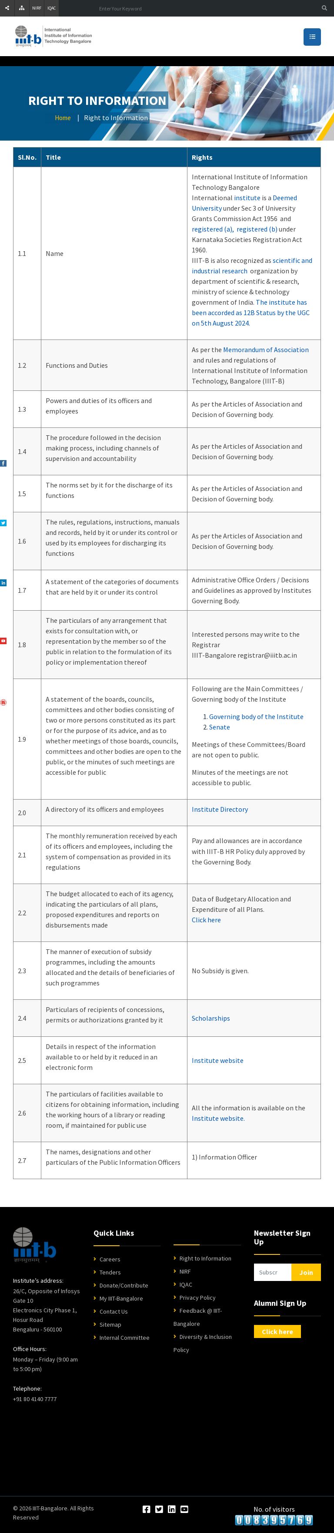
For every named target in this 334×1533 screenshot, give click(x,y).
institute (247, 197)
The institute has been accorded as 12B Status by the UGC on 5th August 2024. (251, 312)
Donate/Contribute (124, 1285)
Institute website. (218, 1118)
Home (63, 118)
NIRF (36, 8)
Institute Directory (220, 809)
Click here (206, 919)
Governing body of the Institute (256, 716)
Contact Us (114, 1311)
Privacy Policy (198, 1297)
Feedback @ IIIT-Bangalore (198, 1317)
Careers (110, 1259)
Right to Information (205, 1258)
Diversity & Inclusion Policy (203, 1343)
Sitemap (110, 1324)
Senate (219, 727)
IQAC (51, 8)
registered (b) (257, 229)
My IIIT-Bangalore (121, 1298)
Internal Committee (125, 1337)
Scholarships (211, 1018)
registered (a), (213, 229)
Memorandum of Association (266, 349)
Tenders (110, 1272)
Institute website (218, 1060)
